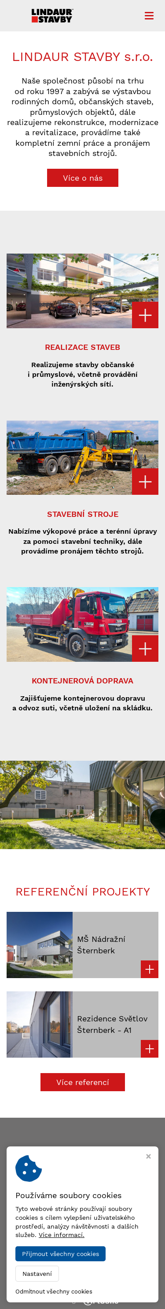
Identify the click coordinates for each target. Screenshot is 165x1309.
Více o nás (83, 177)
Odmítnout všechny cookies (53, 1291)
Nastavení (37, 1273)
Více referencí (82, 1082)
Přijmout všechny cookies (60, 1253)
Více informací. (61, 1234)
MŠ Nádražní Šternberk (101, 944)
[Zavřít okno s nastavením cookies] (148, 1157)
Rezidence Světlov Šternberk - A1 (112, 1024)
